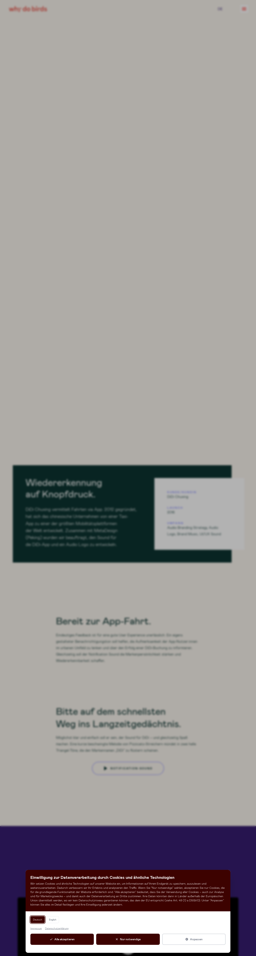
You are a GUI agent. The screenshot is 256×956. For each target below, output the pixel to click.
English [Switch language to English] (52, 919)
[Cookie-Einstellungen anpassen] (194, 939)
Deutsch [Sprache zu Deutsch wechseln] (37, 919)
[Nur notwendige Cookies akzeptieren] (128, 939)
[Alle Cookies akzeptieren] (62, 939)
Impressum (36, 928)
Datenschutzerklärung (57, 928)
